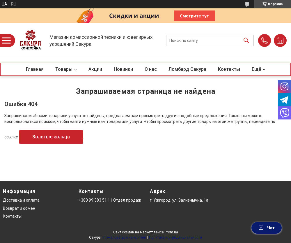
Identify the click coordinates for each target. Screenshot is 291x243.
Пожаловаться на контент (124, 237)
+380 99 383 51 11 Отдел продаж (110, 200)
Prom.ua (171, 232)
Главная (35, 69)
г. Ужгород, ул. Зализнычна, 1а (179, 200)
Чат (266, 227)
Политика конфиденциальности (175, 237)
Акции (95, 69)
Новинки (123, 69)
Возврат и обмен (19, 208)
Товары (63, 69)
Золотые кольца (51, 137)
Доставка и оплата (21, 200)
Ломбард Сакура (187, 69)
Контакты (229, 69)
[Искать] (246, 40)
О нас (151, 69)
